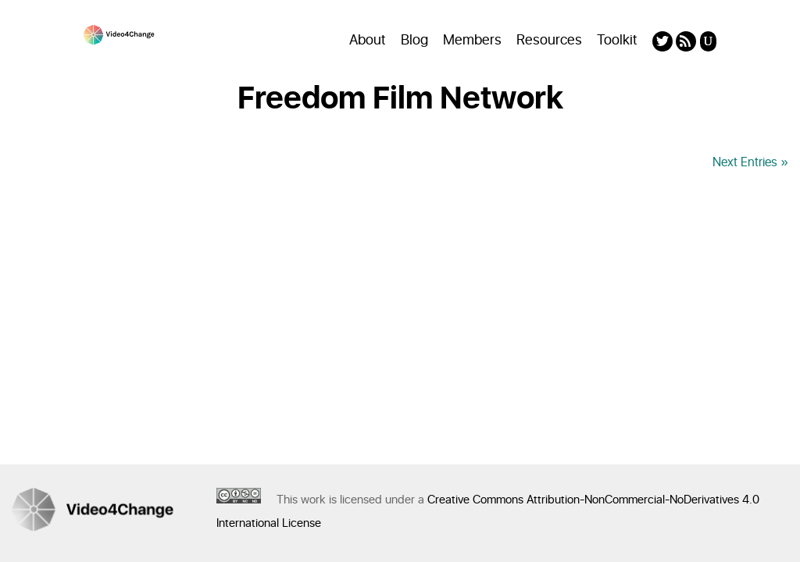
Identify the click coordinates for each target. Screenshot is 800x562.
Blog (414, 40)
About (367, 40)
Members (472, 40)
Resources (549, 40)
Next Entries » (750, 162)
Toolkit (617, 40)
